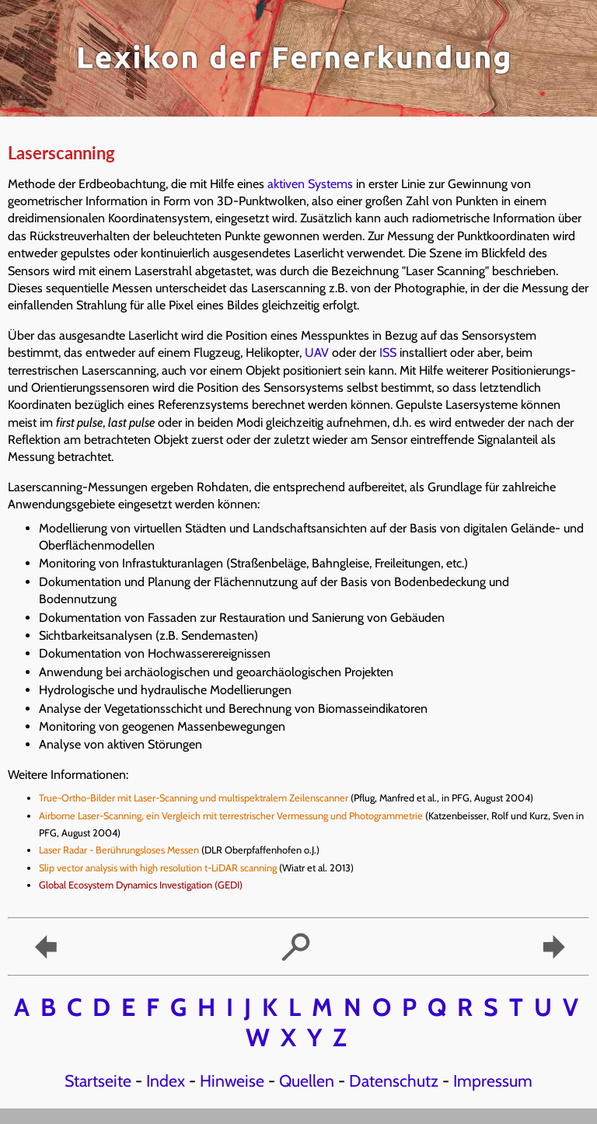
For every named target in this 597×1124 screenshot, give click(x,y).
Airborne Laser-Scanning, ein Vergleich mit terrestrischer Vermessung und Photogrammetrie (231, 816)
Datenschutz (393, 1080)
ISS (387, 352)
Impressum (492, 1080)
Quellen (306, 1080)
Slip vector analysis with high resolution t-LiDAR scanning (158, 868)
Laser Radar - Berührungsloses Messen (119, 850)
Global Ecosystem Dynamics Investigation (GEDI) (142, 885)
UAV (317, 352)
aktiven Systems (310, 183)
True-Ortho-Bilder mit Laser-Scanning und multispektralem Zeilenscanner (193, 798)
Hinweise (232, 1080)
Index (165, 1080)
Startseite (98, 1080)
